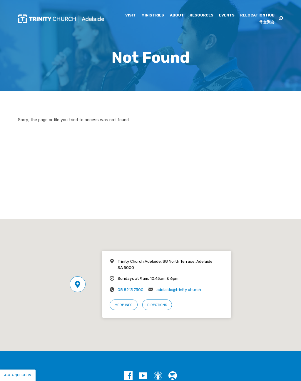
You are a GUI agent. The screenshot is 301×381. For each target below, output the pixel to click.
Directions (157, 305)
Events (227, 15)
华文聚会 (267, 22)
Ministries (152, 15)
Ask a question (17, 375)
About (177, 15)
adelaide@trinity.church (178, 289)
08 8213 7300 (130, 289)
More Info (124, 305)
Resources (201, 15)
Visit (130, 15)
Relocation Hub (257, 15)
